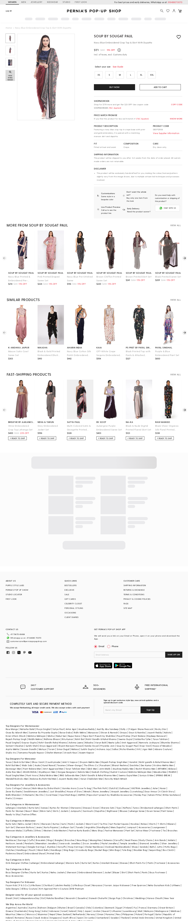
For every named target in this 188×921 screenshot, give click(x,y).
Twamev (61, 756)
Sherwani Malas (14, 821)
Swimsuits (88, 802)
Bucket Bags (101, 841)
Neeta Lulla (114, 733)
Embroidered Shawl (35, 844)
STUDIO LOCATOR (14, 591)
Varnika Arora (69, 779)
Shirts (36, 815)
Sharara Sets (107, 798)
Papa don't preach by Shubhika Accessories (109, 786)
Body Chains (146, 831)
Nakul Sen (61, 727)
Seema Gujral (125, 730)
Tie (164, 821)
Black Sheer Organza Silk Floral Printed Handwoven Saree (167, 424)
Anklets (171, 831)
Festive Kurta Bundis (79, 821)
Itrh (138, 740)
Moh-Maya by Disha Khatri (46, 779)
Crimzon (18, 789)
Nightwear (112, 802)
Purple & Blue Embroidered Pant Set (167, 350)
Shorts (152, 815)
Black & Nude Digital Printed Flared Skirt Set (138, 424)
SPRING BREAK (163, 766)
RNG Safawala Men (69, 766)
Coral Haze (51, 786)
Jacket (107, 863)
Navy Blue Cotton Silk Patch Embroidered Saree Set (79, 350)
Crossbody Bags (84, 841)
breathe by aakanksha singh (21, 419)
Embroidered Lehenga (52, 854)
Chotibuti (48, 876)
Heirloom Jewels (14, 834)
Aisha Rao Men (13, 763)
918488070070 (175, 2)
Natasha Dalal (27, 720)
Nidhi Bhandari (13, 786)
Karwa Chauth (154, 889)
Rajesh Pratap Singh (16, 730)
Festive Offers (29, 805)
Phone (114, 643)
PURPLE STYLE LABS (15, 582)
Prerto (9, 789)
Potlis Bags (170, 837)
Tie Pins (103, 815)
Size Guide (118, 66)
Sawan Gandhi (29, 740)
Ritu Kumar (67, 730)
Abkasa (172, 759)
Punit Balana (138, 727)
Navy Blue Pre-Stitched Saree (80, 275)
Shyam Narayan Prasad (70, 736)
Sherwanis (75, 798)
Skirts (55, 802)
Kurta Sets (34, 798)
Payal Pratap (123, 727)
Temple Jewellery (129, 834)
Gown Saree (152, 802)
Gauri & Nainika (137, 723)
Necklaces (11, 831)
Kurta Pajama (51, 818)
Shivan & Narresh (109, 723)
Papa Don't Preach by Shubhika (99, 727)
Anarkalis (22, 798)
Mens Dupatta (118, 818)
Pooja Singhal (43, 720)
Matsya (42, 740)
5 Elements (28, 786)
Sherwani (46, 815)
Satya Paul (58, 720)
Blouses (123, 802)
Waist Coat (92, 815)
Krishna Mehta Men (163, 756)
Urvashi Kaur (70, 743)
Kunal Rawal (48, 756)
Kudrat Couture (119, 763)
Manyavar (93, 723)
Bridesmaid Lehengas (152, 798)
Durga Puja (115, 889)
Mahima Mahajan (37, 727)
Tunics (136, 798)
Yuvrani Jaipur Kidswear (117, 876)
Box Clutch (168, 841)
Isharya (26, 779)
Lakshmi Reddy (62, 876)
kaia (99, 344)
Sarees (44, 798)
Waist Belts (43, 841)
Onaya (123, 723)
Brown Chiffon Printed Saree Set (108, 275)
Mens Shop (97, 821)
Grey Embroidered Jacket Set (48, 424)
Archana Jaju (103, 740)
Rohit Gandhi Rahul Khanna (53, 733)
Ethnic (38, 821)
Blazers (171, 815)
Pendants (29, 834)
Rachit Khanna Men (146, 759)
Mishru (51, 727)
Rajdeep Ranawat (156, 727)
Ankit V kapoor (70, 753)
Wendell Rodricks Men (17, 769)
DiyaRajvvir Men (47, 763)
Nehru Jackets (57, 863)
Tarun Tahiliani (160, 730)
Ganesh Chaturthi (98, 889)
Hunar (163, 779)
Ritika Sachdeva (171, 786)
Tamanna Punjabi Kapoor (31, 743)
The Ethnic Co (91, 756)
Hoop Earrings (75, 837)
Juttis (159, 837)
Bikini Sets (45, 802)
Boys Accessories (14, 866)
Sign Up (150, 700)
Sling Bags (68, 841)
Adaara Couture (162, 740)
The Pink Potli (100, 779)
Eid (43, 889)
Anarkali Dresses (109, 854)
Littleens (176, 876)
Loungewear (158, 818)
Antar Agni (71, 720)
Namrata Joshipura (149, 733)
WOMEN (12, 2)
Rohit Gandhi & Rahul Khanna (101, 730)
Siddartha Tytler (142, 730)
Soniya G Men (146, 766)
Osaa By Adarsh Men (16, 723)
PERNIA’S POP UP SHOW (17, 587)
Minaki (87, 782)
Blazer (116, 863)
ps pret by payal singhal (139, 344)
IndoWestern (60, 821)
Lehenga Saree (137, 802)
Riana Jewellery (101, 782)
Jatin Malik (104, 759)
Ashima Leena (76, 733)
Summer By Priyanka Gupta (43, 723)
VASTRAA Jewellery (141, 779)
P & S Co (23, 876)
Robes (144, 815)
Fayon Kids (11, 876)
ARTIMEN (161, 759)
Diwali (9, 889)
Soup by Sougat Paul (113, 36)
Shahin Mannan (54, 743)
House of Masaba (162, 736)
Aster (155, 779)
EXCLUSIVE (69, 587)
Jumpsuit (131, 818)
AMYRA (81, 786)
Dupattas (100, 802)
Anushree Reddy (86, 720)
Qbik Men (92, 759)
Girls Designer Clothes (17, 854)
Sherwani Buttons (25, 818)
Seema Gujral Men (128, 766)
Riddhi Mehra (35, 730)
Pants (71, 815)
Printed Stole (53, 844)
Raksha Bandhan (55, 889)
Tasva (9, 753)
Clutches (10, 841)
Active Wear (142, 821)
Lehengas (10, 798)
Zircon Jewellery (91, 834)
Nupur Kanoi (74, 727)
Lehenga (34, 854)
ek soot (101, 419)
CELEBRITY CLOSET (73, 600)
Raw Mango (12, 720)
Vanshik (133, 753)
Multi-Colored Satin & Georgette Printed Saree (79, 424)
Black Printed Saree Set (168, 273)
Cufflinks (28, 821)
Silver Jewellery (169, 834)
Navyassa (97, 876)
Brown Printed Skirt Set (138, 273)
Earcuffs (118, 831)
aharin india (74, 344)
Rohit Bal (79, 730)
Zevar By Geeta (14, 782)
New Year (169, 889)
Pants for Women (15, 802)
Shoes (135, 837)
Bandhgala (103, 818)
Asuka (38, 756)
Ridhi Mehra (80, 723)
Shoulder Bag (140, 841)
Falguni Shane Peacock (141, 720)
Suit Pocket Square (119, 815)
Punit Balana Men (32, 759)
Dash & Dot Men (22, 753)
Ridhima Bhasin (52, 730)
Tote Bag (126, 841)
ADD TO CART (160, 87)
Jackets (64, 802)
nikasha (43, 344)
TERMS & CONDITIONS (133, 591)
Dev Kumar (146, 756)
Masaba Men (160, 763)
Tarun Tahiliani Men (75, 759)
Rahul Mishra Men (49, 766)
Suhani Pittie (154, 786)
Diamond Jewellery (150, 834)
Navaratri (71, 889)
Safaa (115, 740)
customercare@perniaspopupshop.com (24, 637)
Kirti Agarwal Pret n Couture (53, 879)
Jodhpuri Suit (67, 818)
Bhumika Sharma (170, 733)
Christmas (128, 889)
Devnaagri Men (13, 759)
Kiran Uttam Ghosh (16, 727)
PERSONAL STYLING (74, 605)
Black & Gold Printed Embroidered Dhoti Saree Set (49, 350)
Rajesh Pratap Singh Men (114, 753)
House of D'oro (74, 782)
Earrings (22, 831)
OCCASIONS (70, 609)
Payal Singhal (13, 733)
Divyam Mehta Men (90, 753)
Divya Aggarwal (48, 736)
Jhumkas (51, 837)
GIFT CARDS (70, 596)
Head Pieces (131, 831)
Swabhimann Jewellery (36, 782)
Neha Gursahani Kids (159, 876)
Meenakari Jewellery (46, 834)
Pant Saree (166, 802)
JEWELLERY (36, 2)
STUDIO (66, 2)
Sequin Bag (155, 841)
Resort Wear (31, 802)
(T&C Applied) (114, 108)
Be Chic (40, 786)
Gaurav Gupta (29, 733)
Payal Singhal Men (15, 766)
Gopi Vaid (145, 736)
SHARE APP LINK (174, 652)
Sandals (144, 837)
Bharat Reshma (120, 756)
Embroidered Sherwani (90, 863)
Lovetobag (137, 782)
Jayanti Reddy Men (68, 769)
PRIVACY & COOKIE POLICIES (137, 596)
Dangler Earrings (36, 837)
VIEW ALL (175, 222)
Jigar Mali (147, 740)
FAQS (126, 600)
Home (9, 27)
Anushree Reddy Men (123, 759)
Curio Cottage (13, 779)
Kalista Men (84, 763)
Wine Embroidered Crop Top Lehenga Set (20, 424)
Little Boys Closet (81, 876)
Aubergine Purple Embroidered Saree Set (109, 424)
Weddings (140, 889)
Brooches (172, 821)
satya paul (73, 419)
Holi (16, 889)
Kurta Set (86, 854)
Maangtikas (96, 831)
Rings (50, 831)
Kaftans (127, 798)
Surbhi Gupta (87, 740)
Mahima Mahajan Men (139, 763)
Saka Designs (12, 879)
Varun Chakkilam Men (91, 769)
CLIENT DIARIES (72, 614)
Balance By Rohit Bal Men (43, 769)
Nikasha (89, 733)
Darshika (134, 756)
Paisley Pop (140, 786)
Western (47, 821)
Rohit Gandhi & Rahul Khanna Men (99, 766)
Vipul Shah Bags (67, 786)
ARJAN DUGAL (30, 763)
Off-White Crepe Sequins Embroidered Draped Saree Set (108, 350)
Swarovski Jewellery (70, 834)
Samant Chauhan (15, 736)
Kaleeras (108, 831)
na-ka (129, 419)
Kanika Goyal (91, 736)
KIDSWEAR (52, 2)
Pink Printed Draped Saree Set (49, 275)
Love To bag (84, 779)
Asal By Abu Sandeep (108, 720)
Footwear (155, 821)
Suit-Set (10, 818)
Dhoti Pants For (138, 854)
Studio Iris (11, 743)
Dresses (87, 798)
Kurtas (56, 815)
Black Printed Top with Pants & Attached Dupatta (138, 350)
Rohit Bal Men (13, 756)
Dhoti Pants (171, 798)
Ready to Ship (13, 805)
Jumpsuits (75, 802)
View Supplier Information (166, 133)
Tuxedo (79, 818)
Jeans (39, 818)
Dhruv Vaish (38, 753)
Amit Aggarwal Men (53, 759)
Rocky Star (160, 720)
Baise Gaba (66, 723)
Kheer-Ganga (75, 756)
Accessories (144, 818)
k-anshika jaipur (18, 344)
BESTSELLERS (71, 582)
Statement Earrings (16, 837)
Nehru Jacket (24, 815)
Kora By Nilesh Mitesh (116, 769)
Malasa (75, 740)
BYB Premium (77, 879)
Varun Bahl (100, 733)
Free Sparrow (139, 876)
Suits (63, 815)
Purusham (105, 756)
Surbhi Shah (32, 736)
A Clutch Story (166, 782)
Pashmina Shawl (14, 844)
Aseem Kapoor (86, 743)
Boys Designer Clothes (17, 863)
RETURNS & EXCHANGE (134, 587)
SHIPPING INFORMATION (134, 582)
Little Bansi (35, 876)
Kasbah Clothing (100, 763)
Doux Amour (151, 782)
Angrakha (90, 818)
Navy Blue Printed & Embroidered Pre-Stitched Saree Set (19, 275)
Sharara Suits (73, 854)
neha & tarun (46, 419)
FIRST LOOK (81, 2)
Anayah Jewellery (120, 782)
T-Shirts (162, 815)
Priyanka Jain (107, 736)
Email (99, 643)
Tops (118, 798)
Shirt (123, 863)
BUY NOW (114, 87)
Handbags (21, 841)
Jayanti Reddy (154, 723)
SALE (67, 591)
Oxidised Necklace (114, 837)
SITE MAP (127, 605)
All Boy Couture (29, 879)
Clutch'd (113, 779)
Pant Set (129, 821)
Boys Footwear (157, 863)
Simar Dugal (63, 740)
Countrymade (53, 753)
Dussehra (82, 889)
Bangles (59, 831)
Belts (152, 837)
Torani (51, 740)
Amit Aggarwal (129, 733)
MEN (23, 2)
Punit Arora (32, 766)
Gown (96, 798)
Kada (127, 837)
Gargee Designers (66, 763)
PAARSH (172, 763)
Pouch (32, 841)
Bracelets (41, 831)
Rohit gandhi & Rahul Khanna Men (156, 753)
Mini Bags (115, 841)
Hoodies (135, 815)
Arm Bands (160, 831)
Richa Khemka (127, 740)
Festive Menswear (114, 821)
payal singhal (163, 344)
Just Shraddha (57, 782)
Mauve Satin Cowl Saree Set (18, 350)
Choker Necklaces (94, 837)
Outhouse (124, 779)
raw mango (162, 419)
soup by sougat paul (21, 269)
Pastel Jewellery (109, 834)
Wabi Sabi (27, 756)
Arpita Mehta (12, 740)
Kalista (167, 723)
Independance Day (29, 889)
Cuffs (31, 831)
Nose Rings (82, 831)
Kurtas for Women (59, 798)
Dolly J (123, 720)
